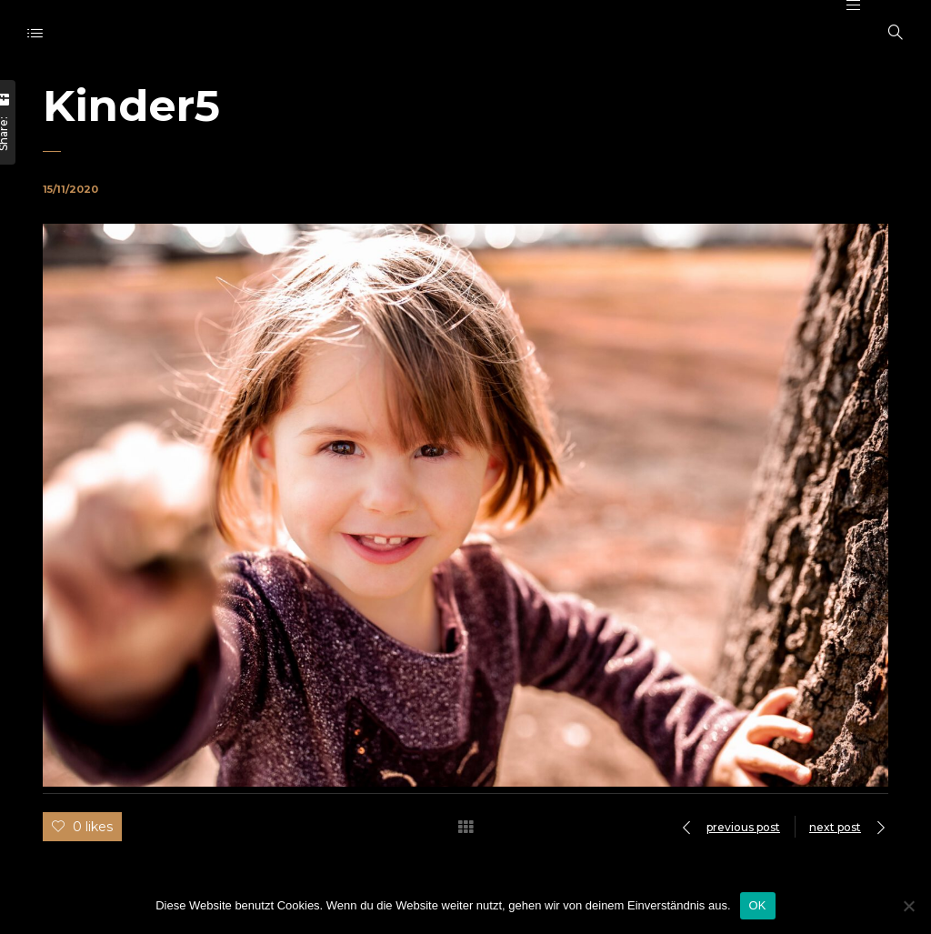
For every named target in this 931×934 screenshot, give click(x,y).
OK (757, 905)
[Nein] (908, 906)
